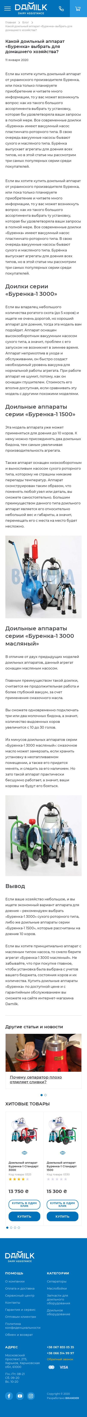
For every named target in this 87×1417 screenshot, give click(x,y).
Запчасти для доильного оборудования (58, 1299)
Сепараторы (56, 1281)
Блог (25, 22)
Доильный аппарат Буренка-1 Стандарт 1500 (62, 1166)
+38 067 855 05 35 (60, 1347)
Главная (10, 22)
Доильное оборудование (58, 1312)
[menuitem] (15, 1281)
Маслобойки (57, 1288)
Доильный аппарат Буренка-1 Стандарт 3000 (24, 1166)
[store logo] (31, 8)
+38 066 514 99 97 (60, 1353)
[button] (42, 1095)
